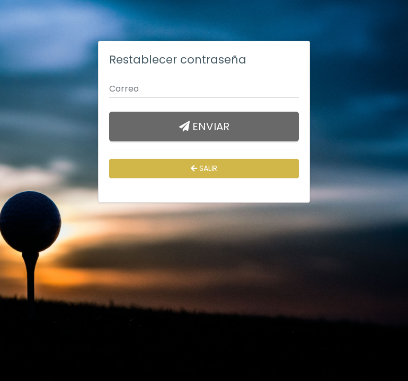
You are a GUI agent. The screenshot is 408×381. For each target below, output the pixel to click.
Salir (204, 168)
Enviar (204, 126)
